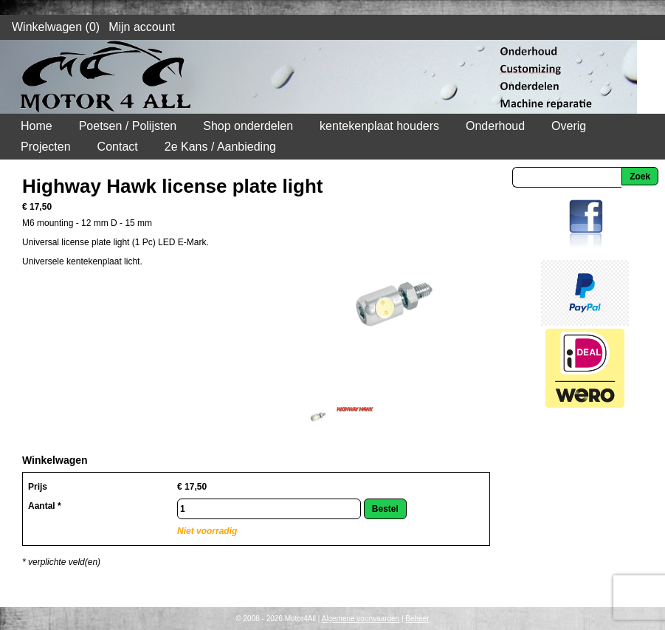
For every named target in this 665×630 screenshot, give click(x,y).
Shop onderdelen (248, 126)
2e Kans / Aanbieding (220, 146)
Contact (117, 146)
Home (36, 126)
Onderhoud (495, 126)
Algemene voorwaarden (361, 618)
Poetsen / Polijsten (128, 126)
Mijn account (141, 27)
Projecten (46, 146)
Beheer (417, 618)
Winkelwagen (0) (56, 27)
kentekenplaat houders (379, 126)
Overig (568, 126)
